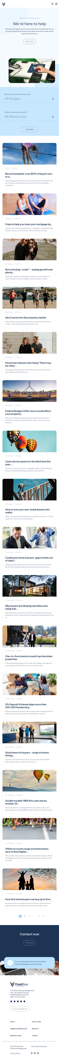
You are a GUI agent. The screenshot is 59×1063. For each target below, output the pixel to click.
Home (12, 1022)
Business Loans (15, 1035)
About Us (35, 1029)
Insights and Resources (18, 1029)
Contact (35, 1035)
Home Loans (36, 1022)
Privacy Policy (15, 1053)
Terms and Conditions (39, 1046)
